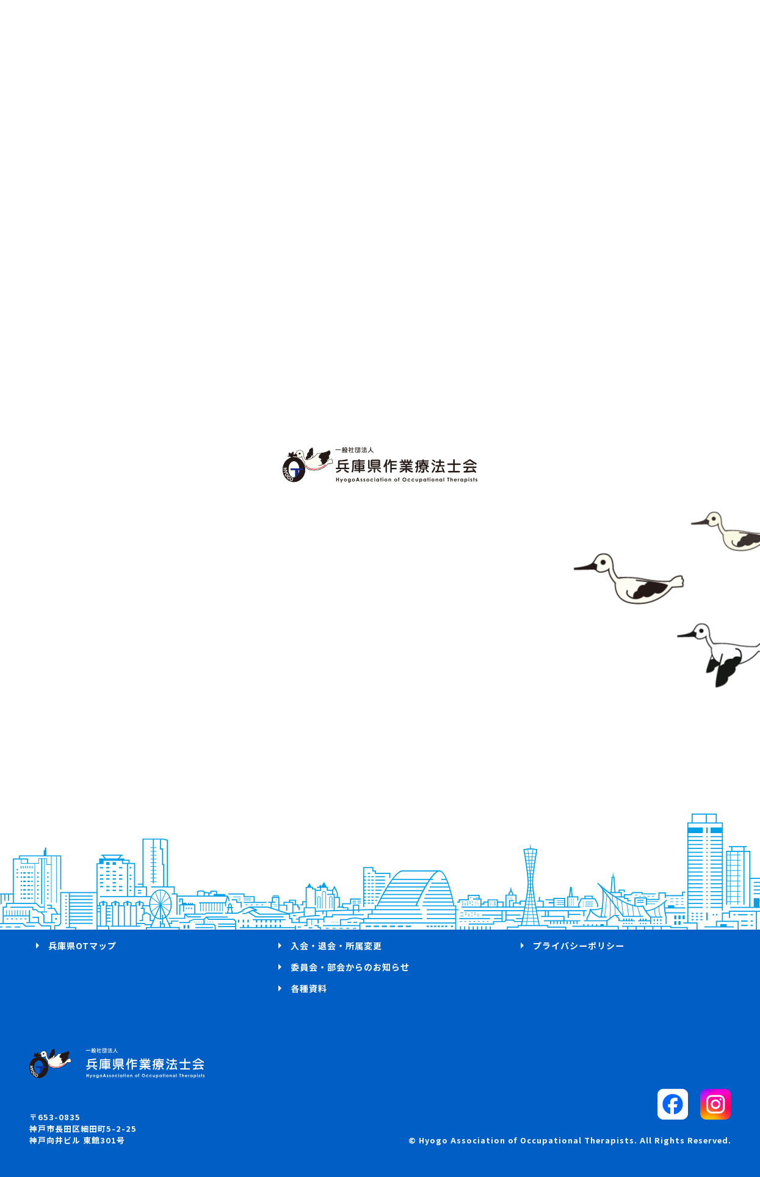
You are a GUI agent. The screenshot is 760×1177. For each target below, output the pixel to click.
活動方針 (66, 881)
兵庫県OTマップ (82, 945)
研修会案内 (313, 881)
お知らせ (66, 923)
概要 (57, 902)
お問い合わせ (560, 859)
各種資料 (309, 988)
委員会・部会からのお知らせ (350, 967)
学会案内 (309, 902)
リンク (546, 923)
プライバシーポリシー (578, 945)
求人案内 (309, 923)
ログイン (309, 859)
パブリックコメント (574, 881)
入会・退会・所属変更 (336, 945)
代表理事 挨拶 (80, 859)
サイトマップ (560, 902)
